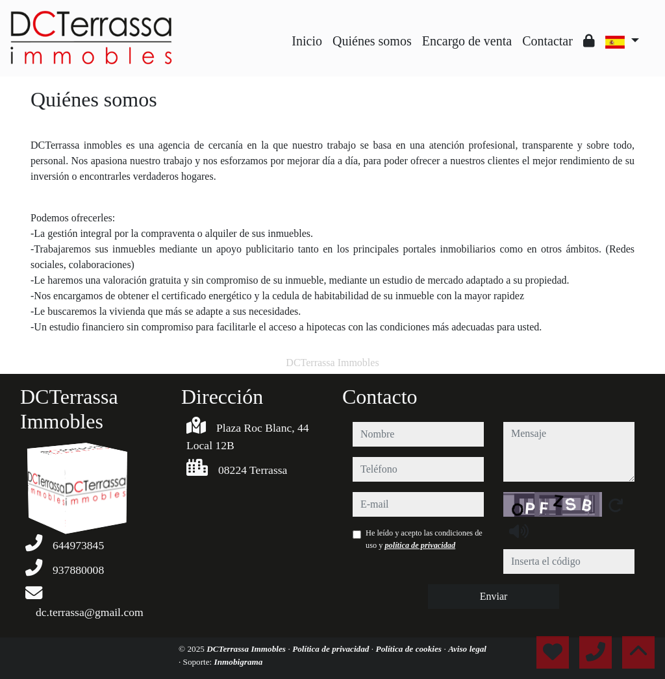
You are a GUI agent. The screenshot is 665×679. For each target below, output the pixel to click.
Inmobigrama (238, 662)
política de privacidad (419, 545)
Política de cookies (410, 649)
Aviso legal (467, 649)
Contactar (547, 41)
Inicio (307, 41)
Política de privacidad (331, 649)
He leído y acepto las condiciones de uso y (424, 538)
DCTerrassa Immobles (247, 649)
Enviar (494, 596)
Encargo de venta (467, 41)
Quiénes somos (372, 41)
